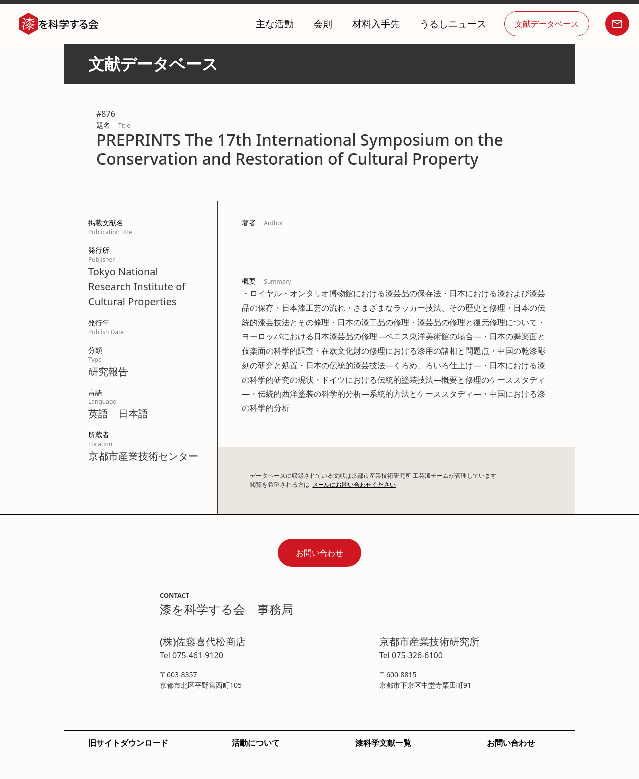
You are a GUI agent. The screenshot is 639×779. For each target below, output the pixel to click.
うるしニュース (453, 23)
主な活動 (275, 23)
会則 (323, 23)
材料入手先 (376, 23)
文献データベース (547, 23)
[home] (59, 24)
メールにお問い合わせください (354, 484)
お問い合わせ (319, 552)
